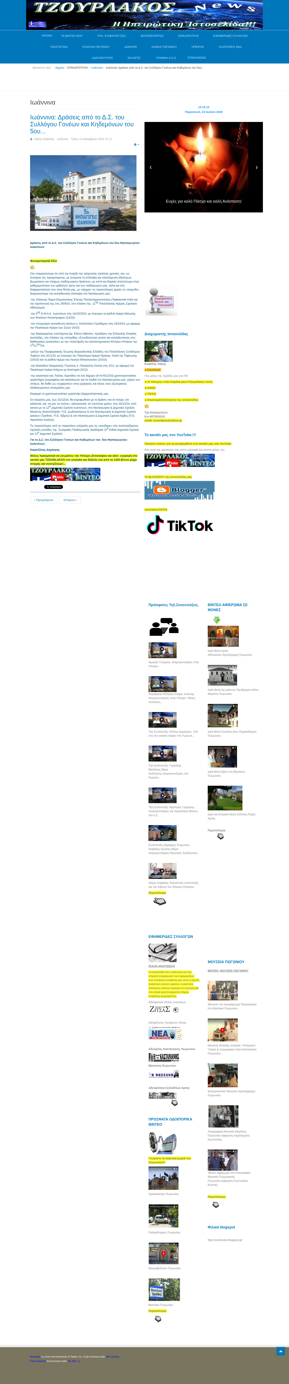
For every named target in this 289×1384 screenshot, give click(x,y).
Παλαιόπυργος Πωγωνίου (164, 1232)
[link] (178, 381)
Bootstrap (35, 1356)
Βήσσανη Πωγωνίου (162, 1065)
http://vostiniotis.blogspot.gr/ (225, 1240)
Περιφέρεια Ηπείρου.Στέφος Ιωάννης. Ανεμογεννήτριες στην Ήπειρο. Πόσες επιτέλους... (172, 698)
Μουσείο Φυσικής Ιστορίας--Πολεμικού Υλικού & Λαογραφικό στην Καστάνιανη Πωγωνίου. (232, 1049)
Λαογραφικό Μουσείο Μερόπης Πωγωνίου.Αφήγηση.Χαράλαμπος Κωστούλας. (229, 1135)
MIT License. (113, 1356)
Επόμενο (70, 500)
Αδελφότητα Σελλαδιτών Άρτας (169, 1087)
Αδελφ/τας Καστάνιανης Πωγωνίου (172, 1049)
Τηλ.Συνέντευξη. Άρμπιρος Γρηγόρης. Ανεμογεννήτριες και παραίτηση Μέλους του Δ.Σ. (173, 811)
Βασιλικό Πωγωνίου (161, 1305)
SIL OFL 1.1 (74, 1361)
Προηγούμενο (43, 500)
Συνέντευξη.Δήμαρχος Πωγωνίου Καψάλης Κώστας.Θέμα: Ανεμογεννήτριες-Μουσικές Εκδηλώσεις (173, 849)
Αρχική (59, 67)
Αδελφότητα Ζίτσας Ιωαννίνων (167, 1002)
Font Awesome (38, 1361)
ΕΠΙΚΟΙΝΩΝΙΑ (197, 57)
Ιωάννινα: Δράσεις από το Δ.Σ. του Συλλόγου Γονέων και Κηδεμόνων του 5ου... (83, 124)
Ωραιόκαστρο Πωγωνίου (164, 1194)
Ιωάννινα (96, 67)
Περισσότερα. (217, 830)
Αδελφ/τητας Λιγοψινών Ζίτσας (167, 1022)
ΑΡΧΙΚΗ (47, 35)
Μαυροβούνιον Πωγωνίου (165, 1268)
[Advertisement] (103, 82)
